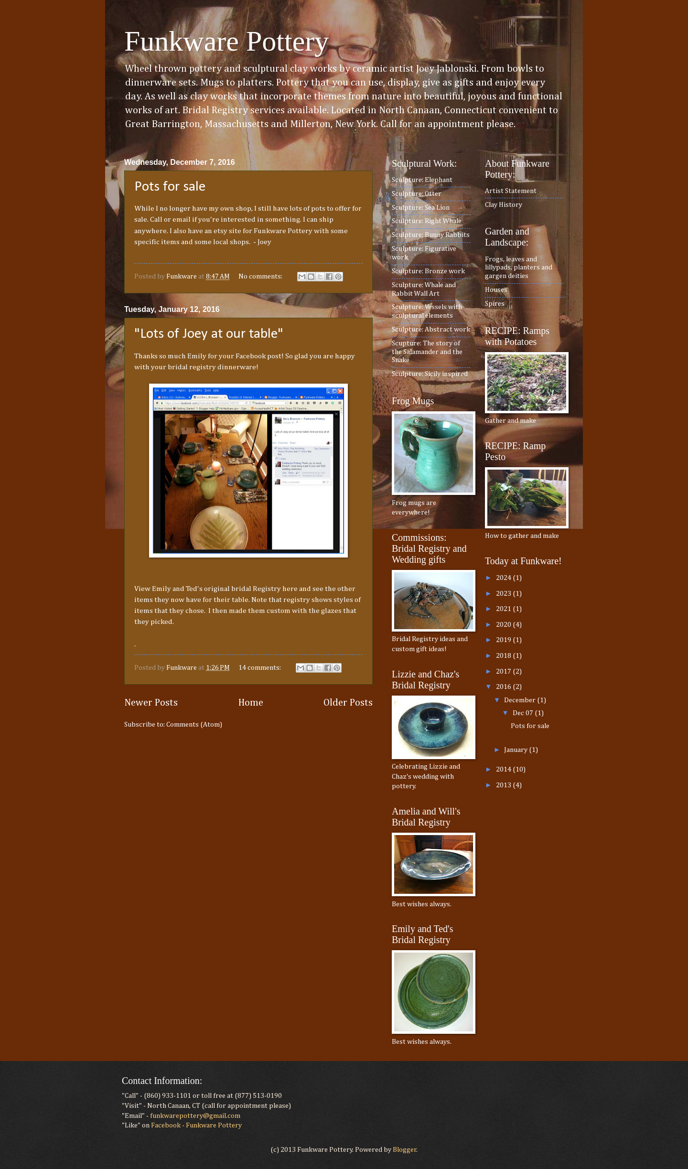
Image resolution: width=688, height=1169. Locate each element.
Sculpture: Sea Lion (421, 207)
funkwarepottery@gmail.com (195, 1116)
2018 (504, 656)
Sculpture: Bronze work (428, 271)
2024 (504, 578)
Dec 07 (524, 713)
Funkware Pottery (226, 41)
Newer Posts (151, 703)
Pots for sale (169, 187)
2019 (504, 640)
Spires (495, 303)
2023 (504, 593)
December (520, 700)
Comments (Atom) (194, 724)
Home (250, 703)
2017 (504, 671)
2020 (504, 625)
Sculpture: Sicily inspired (430, 374)
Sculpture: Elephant (422, 180)
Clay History (503, 205)
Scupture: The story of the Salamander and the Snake (427, 352)
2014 (504, 769)
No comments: (261, 276)
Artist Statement (511, 191)
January (516, 750)
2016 (504, 687)
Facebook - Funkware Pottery (196, 1125)
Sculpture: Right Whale (427, 221)
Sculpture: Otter (416, 194)
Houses (496, 290)
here (290, 588)
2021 (504, 609)
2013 (504, 785)
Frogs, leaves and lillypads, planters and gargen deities (518, 267)
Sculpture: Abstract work (431, 329)
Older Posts (348, 703)
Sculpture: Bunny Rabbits (431, 235)
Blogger (405, 1150)
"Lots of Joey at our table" (208, 334)
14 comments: (260, 668)
